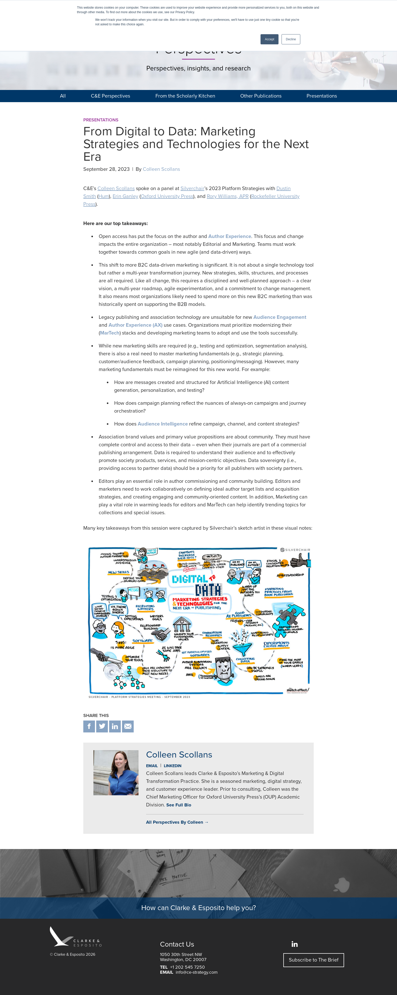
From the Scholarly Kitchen (185, 96)
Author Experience (229, 236)
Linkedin (173, 765)
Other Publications (261, 96)
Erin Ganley (125, 196)
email (128, 726)
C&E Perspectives (110, 96)
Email (152, 765)
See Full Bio (178, 805)
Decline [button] (291, 39)
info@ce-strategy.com (197, 972)
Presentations (322, 96)
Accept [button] (269, 39)
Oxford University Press (167, 196)
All (63, 96)
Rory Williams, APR (228, 196)
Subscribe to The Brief (314, 960)
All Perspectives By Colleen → (177, 822)
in (115, 726)
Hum (103, 196)
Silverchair (192, 189)
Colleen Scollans (161, 169)
